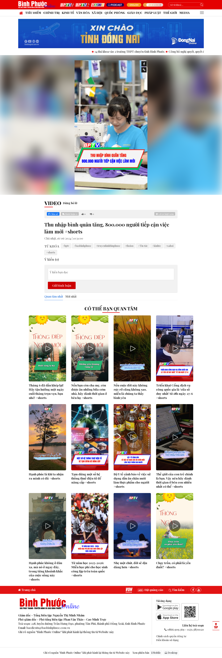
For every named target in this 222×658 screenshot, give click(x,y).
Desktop (171, 652)
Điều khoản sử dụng (167, 640)
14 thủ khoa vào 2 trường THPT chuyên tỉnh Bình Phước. (135, 51)
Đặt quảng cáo (150, 590)
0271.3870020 (195, 629)
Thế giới (170, 13)
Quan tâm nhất (53, 296)
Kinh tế (68, 13)
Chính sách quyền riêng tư (171, 636)
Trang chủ (27, 590)
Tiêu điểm (33, 13)
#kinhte (156, 245)
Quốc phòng (115, 13)
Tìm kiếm (176, 590)
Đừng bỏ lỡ (70, 203)
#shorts (50, 252)
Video (52, 203)
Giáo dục (134, 13)
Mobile (156, 652)
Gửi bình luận (61, 285)
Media (184, 13)
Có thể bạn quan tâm (111, 308)
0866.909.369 (175, 629)
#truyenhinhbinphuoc (108, 245)
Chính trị (51, 13)
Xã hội (97, 13)
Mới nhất (70, 296)
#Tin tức (143, 245)
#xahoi (169, 245)
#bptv (66, 245)
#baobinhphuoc (82, 245)
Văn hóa (83, 13)
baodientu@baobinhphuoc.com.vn (48, 628)
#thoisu (129, 245)
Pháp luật (152, 13)
